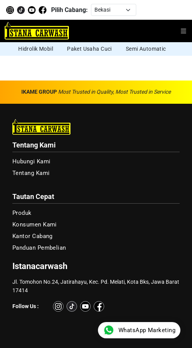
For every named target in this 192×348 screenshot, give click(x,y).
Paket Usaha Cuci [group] (89, 49)
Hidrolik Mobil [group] (35, 49)
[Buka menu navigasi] (183, 31)
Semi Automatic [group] (146, 49)
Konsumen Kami (34, 224)
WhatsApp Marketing (139, 330)
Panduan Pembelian (39, 247)
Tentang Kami (31, 173)
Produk (22, 212)
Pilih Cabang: (69, 10)
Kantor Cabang (32, 236)
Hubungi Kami (31, 161)
